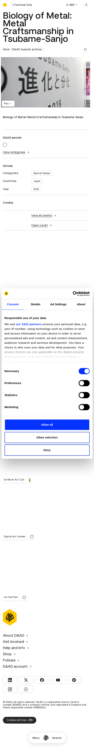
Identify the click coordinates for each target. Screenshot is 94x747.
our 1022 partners (29, 324)
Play (8, 103)
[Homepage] (46, 737)
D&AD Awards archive (27, 49)
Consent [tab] (13, 304)
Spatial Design (41, 173)
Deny (47, 450)
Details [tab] (36, 304)
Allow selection (47, 437)
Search (57, 737)
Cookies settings (19, 720)
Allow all (47, 424)
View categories (16, 152)
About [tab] (81, 304)
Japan (37, 181)
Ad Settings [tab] (58, 304)
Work (6, 49)
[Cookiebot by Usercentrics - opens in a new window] (73, 293)
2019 (36, 189)
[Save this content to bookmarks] (85, 49)
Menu (36, 737)
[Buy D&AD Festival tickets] (22, 5)
